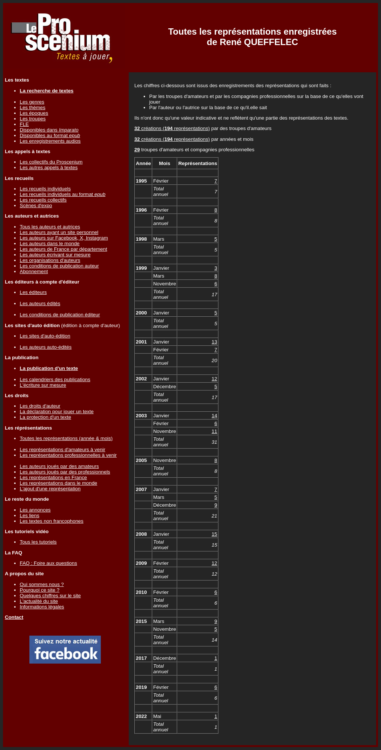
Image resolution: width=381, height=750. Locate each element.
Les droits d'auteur (40, 406)
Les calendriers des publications (55, 379)
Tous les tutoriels (38, 542)
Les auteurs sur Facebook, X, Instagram (64, 238)
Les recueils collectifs (43, 200)
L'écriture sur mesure (43, 385)
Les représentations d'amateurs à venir (62, 449)
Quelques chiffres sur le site (50, 595)
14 (214, 415)
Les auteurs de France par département (63, 249)
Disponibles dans (49, 130)
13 (214, 342)
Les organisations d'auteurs (50, 260)
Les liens (29, 515)
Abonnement (34, 271)
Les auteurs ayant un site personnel (59, 232)
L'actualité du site (39, 601)
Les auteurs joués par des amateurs (59, 466)
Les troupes (33, 118)
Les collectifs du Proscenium (51, 162)
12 (214, 379)
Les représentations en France (53, 477)
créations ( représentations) (172, 128)
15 (214, 534)
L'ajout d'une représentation (50, 488)
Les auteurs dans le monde (50, 243)
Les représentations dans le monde (58, 483)
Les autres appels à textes (49, 167)
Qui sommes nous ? (42, 584)
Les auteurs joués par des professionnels (65, 472)
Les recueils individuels (45, 189)
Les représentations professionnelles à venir (68, 455)
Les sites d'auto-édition (45, 336)
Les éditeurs (33, 292)
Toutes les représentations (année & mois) (66, 438)
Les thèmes (32, 107)
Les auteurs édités (40, 303)
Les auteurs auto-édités (45, 347)
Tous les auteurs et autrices (50, 227)
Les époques (34, 113)
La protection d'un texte (45, 417)
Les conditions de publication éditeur (60, 314)
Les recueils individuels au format (62, 194)
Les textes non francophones (51, 521)
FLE (24, 124)
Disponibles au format (50, 135)
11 (214, 431)
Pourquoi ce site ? (40, 590)
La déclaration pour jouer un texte (57, 411)
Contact (14, 617)
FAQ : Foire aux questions (48, 563)
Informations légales (42, 607)
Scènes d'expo (36, 205)
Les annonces (35, 510)
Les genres (32, 102)
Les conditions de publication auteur (59, 266)
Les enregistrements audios (50, 141)
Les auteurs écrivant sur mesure (55, 254)
